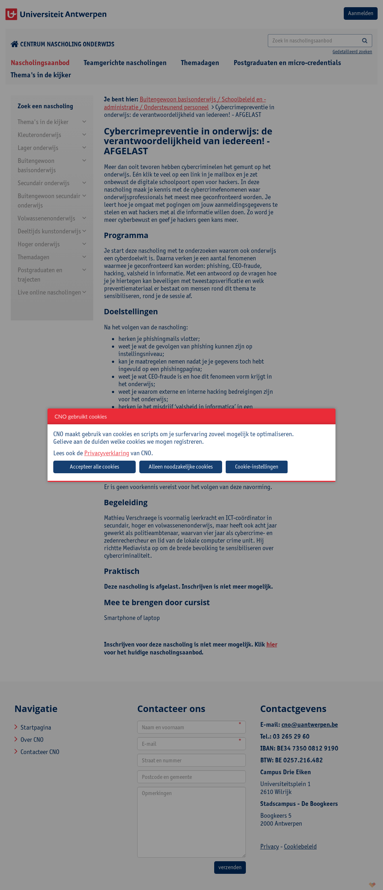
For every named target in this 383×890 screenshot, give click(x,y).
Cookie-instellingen (256, 466)
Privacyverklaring (106, 453)
